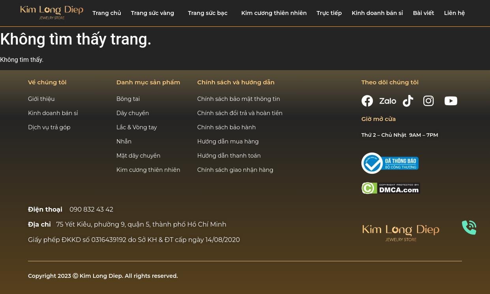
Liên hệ (454, 13)
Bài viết (423, 13)
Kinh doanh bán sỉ (377, 13)
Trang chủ (107, 13)
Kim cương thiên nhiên (274, 13)
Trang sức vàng (152, 13)
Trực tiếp (329, 13)
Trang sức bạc (208, 13)
